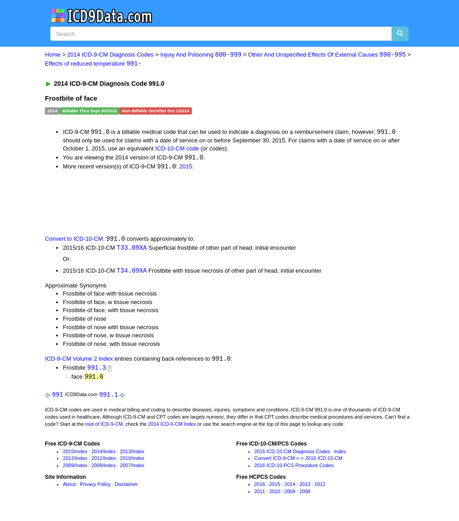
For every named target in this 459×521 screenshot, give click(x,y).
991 (57, 397)
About (69, 487)
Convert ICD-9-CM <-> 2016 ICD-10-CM (298, 461)
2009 (68, 468)
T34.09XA (132, 272)
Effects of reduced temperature (93, 64)
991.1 (108, 397)
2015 (185, 167)
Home (53, 55)
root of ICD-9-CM (104, 426)
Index (81, 454)
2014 (96, 454)
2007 (125, 468)
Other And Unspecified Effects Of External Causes (327, 55)
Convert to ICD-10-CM (74, 240)
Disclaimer (126, 487)
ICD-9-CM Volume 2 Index (79, 361)
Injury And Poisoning (201, 55)
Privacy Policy (95, 487)
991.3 (96, 370)
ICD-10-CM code (177, 149)
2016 (259, 487)
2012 (68, 461)
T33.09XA (132, 249)
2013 (125, 454)
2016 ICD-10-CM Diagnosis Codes (292, 454)
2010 (125, 461)
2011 (96, 461)
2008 (96, 468)
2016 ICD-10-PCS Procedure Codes (293, 468)
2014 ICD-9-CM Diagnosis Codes (110, 55)
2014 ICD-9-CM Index (172, 426)
